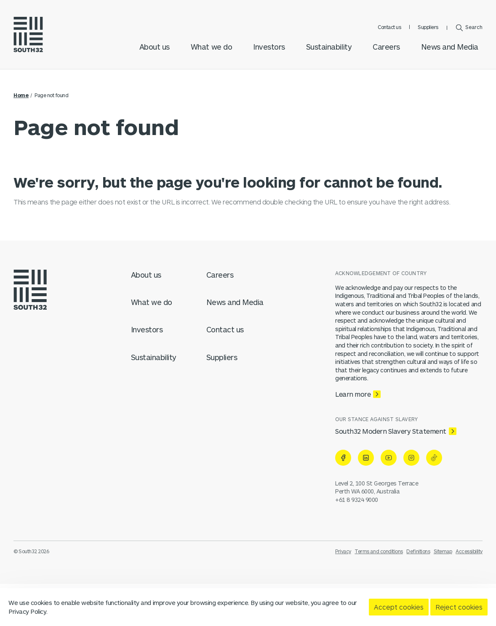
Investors (269, 46)
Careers (386, 46)
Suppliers (428, 27)
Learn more (353, 394)
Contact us (389, 27)
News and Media (449, 46)
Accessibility (469, 551)
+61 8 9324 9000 (356, 499)
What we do (211, 46)
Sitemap (443, 551)
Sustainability (329, 46)
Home (21, 95)
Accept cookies (399, 607)
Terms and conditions (379, 551)
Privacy (343, 551)
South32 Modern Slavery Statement (390, 431)
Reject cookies (459, 607)
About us (154, 46)
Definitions (418, 551)
